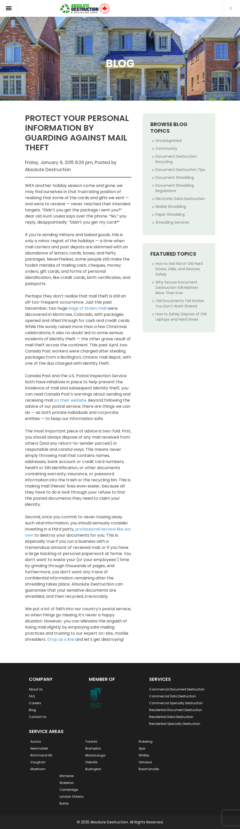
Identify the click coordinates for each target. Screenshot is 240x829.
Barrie (63, 803)
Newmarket (39, 748)
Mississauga (95, 755)
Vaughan (37, 762)
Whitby (144, 755)
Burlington (93, 769)
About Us (36, 689)
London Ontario (71, 796)
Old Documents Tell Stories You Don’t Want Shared (179, 303)
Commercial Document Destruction (177, 689)
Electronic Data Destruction (180, 198)
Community (166, 148)
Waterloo (66, 783)
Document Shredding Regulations (174, 188)
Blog (32, 710)
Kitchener (66, 776)
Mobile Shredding (170, 206)
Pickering (145, 741)
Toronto (91, 741)
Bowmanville (149, 769)
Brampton (93, 748)
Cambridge (68, 789)
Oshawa (145, 762)
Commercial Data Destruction (172, 696)
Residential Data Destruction (171, 717)
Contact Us (37, 717)
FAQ (32, 696)
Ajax (142, 748)
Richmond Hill (41, 755)
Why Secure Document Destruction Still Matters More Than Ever (176, 287)
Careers (35, 703)
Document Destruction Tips (180, 169)
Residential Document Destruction (175, 710)
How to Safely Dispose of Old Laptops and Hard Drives (181, 316)
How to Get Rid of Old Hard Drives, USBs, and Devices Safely (179, 269)
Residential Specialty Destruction (174, 724)
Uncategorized (168, 140)
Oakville (91, 762)
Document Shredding (174, 177)
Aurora (35, 741)
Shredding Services (172, 222)
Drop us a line (60, 639)
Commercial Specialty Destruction (176, 703)
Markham (37, 769)
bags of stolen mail (87, 308)
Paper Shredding (170, 214)
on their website (70, 400)
